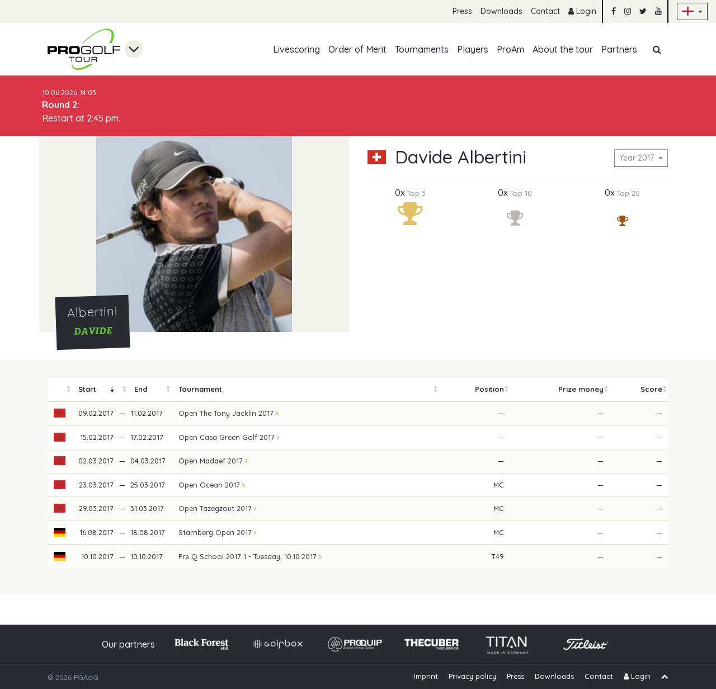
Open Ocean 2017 (211, 484)
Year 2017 (637, 158)
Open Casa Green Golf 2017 (229, 437)
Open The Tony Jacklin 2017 (228, 413)
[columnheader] (60, 389)
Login (582, 11)
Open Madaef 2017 (213, 460)
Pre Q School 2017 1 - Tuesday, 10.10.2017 (250, 556)
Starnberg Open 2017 (217, 532)
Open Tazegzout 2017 (217, 508)
